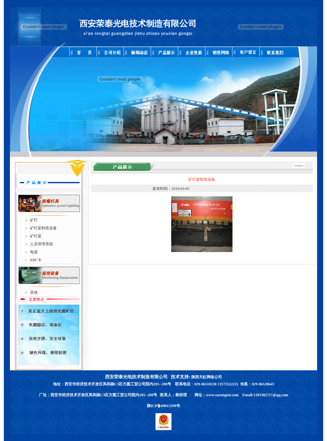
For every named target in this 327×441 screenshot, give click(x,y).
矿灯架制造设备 (43, 228)
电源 (34, 252)
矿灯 (34, 220)
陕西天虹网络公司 (206, 377)
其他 (34, 292)
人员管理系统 (41, 244)
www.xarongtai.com (222, 395)
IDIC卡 (36, 260)
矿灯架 (36, 236)
